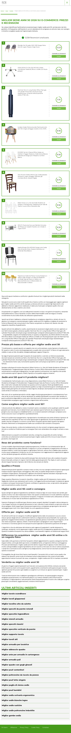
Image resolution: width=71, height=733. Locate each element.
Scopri (59, 56)
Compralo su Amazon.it (59, 53)
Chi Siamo (4, 727)
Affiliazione (13, 727)
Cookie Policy (35, 727)
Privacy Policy (24, 727)
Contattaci (45, 727)
